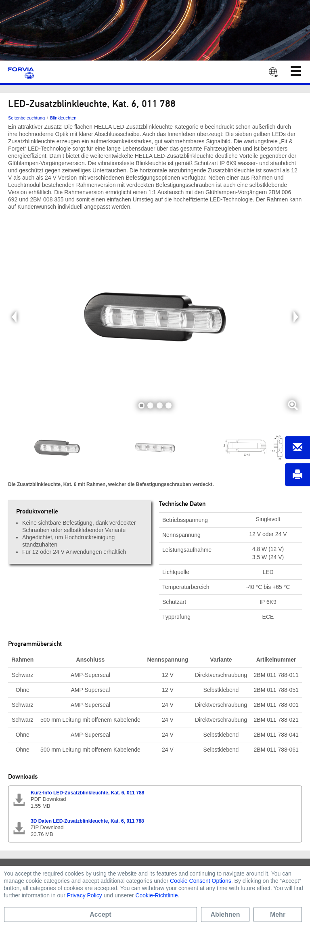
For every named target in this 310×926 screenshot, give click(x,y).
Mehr (277, 914)
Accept (100, 914)
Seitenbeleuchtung (26, 117)
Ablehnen (225, 914)
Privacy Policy (84, 895)
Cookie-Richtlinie (156, 895)
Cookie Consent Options (200, 881)
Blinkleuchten (63, 117)
